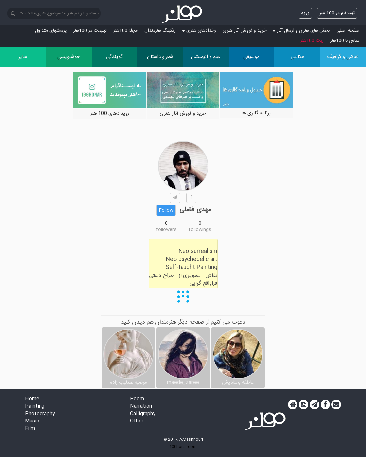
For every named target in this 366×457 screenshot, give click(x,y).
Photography (40, 414)
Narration (141, 406)
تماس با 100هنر (344, 41)
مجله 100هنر (125, 31)
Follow (166, 210)
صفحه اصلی (347, 31)
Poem (137, 399)
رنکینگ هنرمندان (160, 31)
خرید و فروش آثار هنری (244, 31)
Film (30, 429)
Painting (34, 406)
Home (32, 399)
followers (166, 230)
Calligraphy (142, 414)
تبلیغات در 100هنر (90, 31)
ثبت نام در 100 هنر (337, 13)
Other (136, 421)
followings (200, 230)
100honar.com (183, 447)
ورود (305, 13)
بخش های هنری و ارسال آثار (301, 31)
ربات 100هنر (312, 41)
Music (32, 421)
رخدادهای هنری (199, 31)
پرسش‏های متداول (51, 31)
